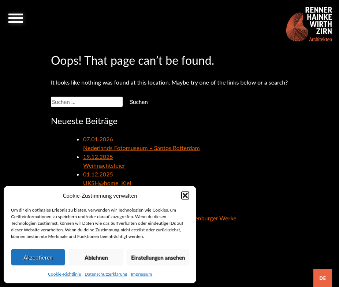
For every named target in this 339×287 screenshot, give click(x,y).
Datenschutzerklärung (106, 274)
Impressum (141, 274)
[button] (185, 195)
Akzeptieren (38, 257)
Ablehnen (96, 257)
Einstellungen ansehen (158, 257)
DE (322, 278)
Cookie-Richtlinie (64, 274)
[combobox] (322, 278)
